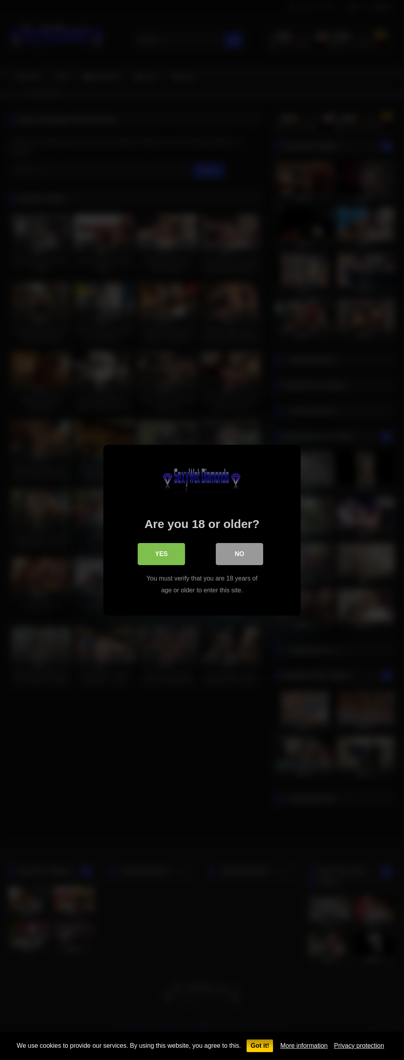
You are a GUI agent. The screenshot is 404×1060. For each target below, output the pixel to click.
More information (303, 1045)
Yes (161, 553)
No (239, 553)
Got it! (260, 1045)
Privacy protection (359, 1045)
